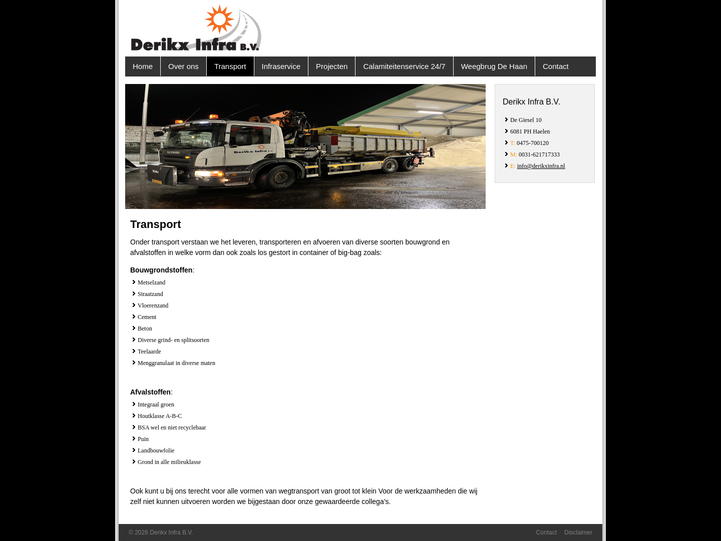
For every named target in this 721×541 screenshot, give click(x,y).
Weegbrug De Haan (494, 66)
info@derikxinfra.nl (541, 166)
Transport (230, 66)
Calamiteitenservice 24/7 (404, 66)
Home (143, 66)
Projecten (331, 66)
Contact (556, 66)
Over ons (183, 66)
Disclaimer (578, 532)
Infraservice (281, 66)
